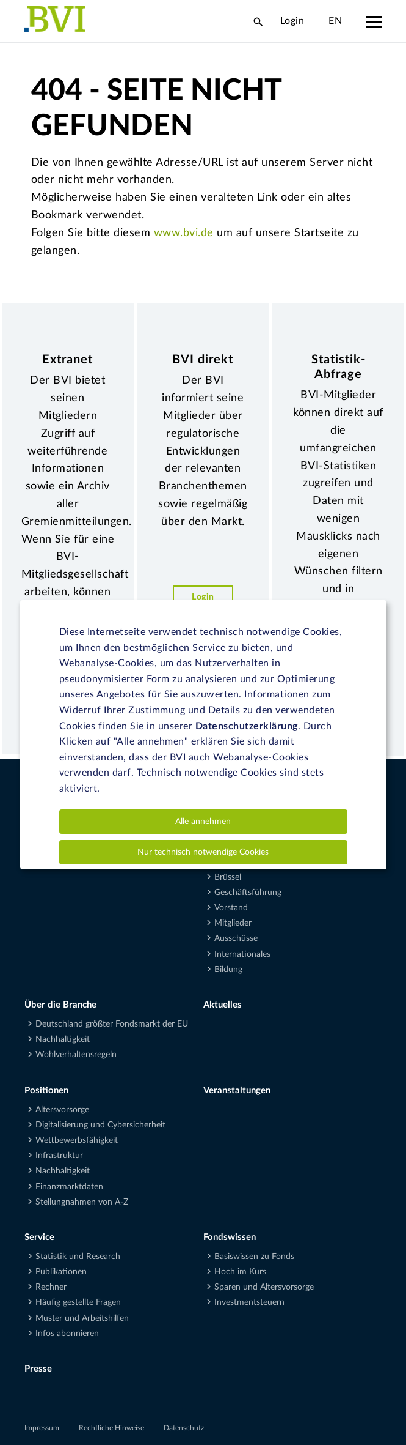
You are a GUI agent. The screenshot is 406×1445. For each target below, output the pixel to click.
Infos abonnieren (67, 1333)
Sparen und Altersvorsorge (264, 1287)
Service (39, 1237)
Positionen (46, 1090)
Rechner (51, 1287)
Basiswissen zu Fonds (254, 1256)
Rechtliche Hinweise (111, 1428)
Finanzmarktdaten (69, 1187)
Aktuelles (222, 1004)
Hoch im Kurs (240, 1272)
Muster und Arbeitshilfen (82, 1318)
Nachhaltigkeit (62, 1039)
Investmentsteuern (249, 1302)
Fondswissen (229, 1237)
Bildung (228, 969)
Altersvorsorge (62, 1109)
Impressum (41, 1428)
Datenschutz (184, 1428)
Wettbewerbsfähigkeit (76, 1140)
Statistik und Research (77, 1256)
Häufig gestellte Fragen (78, 1302)
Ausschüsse (236, 938)
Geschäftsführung (247, 892)
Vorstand (231, 908)
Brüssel (227, 877)
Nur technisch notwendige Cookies (203, 852)
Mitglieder (233, 923)
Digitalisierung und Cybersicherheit (100, 1125)
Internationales (242, 954)
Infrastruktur (59, 1155)
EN (335, 21)
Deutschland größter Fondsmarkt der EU (111, 1024)
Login (292, 21)
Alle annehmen (203, 821)
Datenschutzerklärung (246, 726)
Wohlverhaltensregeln (76, 1054)
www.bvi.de (184, 233)
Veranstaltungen (236, 1090)
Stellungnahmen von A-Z (81, 1202)
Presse (38, 1368)
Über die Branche (60, 1004)
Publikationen (61, 1272)
